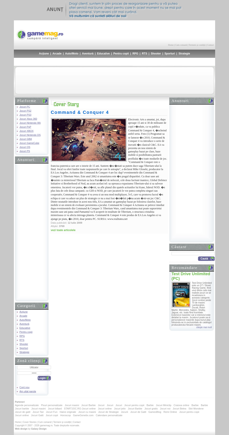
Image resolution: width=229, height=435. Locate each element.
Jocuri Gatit (37, 415)
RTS (144, 53)
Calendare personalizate (109, 415)
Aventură (87, 53)
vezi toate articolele (63, 230)
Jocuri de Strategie (108, 412)
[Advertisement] (161, 31)
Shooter (156, 53)
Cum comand (181, 45)
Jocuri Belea (179, 408)
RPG (135, 53)
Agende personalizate (27, 405)
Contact (210, 45)
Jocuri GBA (25, 139)
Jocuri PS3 (25, 114)
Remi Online (170, 412)
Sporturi (170, 53)
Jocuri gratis (151, 408)
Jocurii (124, 412)
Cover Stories (29, 422)
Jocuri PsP (25, 127)
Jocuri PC (24, 106)
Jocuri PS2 (25, 110)
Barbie (150, 405)
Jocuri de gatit (22, 412)
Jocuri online (105, 408)
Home (171, 45)
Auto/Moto (71, 53)
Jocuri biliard (55, 408)
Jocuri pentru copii (134, 405)
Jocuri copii (52, 415)
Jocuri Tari (38, 412)
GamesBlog (154, 412)
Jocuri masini (72, 405)
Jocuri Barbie (88, 405)
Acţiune (44, 53)
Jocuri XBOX (26, 131)
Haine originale (68, 412)
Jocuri (101, 405)
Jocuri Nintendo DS (30, 135)
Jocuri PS (24, 151)
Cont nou (24, 387)
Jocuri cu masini (87, 412)
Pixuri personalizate (51, 405)
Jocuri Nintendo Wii (30, 122)
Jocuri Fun (51, 412)
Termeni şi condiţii (197, 45)
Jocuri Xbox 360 (28, 118)
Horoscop (65, 415)
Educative (103, 53)
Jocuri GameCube (29, 143)
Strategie (184, 53)
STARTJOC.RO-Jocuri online (80, 408)
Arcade (56, 53)
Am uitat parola (27, 391)
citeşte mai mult (204, 327)
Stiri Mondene (196, 408)
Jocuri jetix (120, 408)
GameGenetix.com (83, 415)
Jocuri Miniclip (163, 405)
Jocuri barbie (22, 408)
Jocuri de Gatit (138, 412)
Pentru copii (121, 53)
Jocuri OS (24, 147)
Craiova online (181, 405)
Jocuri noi (165, 408)
